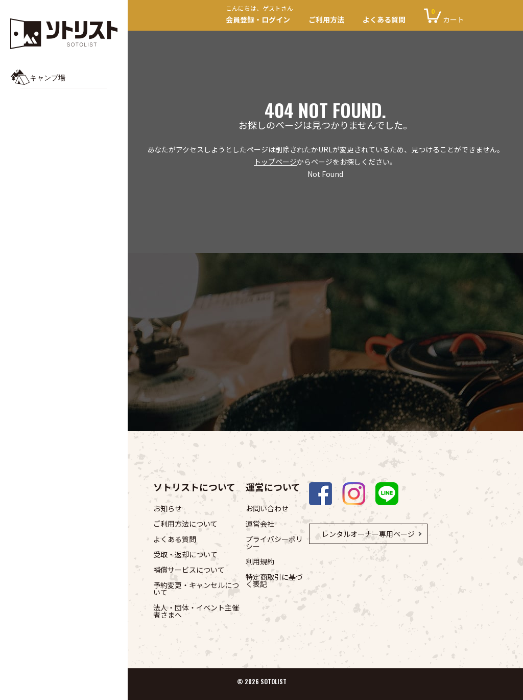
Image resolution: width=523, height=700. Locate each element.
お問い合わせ (267, 508)
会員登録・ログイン (262, 16)
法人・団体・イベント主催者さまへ (196, 611)
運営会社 (260, 523)
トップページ (275, 161)
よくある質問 (384, 19)
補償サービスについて (189, 569)
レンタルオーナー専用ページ (368, 534)
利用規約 (260, 561)
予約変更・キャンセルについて (196, 588)
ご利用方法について (185, 523)
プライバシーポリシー (274, 542)
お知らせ (167, 508)
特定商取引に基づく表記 (274, 580)
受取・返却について (185, 554)
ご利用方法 (326, 19)
